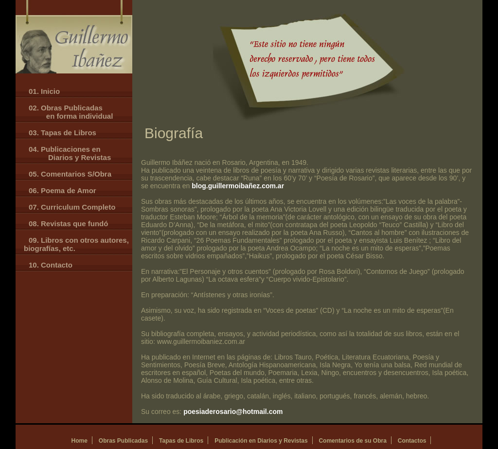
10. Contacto (50, 265)
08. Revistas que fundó (68, 223)
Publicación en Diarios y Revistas (260, 440)
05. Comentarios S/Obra (70, 174)
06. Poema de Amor (62, 190)
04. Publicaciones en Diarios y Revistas (67, 153)
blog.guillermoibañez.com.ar (238, 186)
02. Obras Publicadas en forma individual (68, 112)
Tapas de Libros (181, 440)
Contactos (412, 440)
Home (79, 440)
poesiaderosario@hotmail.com (233, 411)
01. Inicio (44, 91)
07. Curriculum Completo (72, 207)
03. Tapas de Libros (62, 132)
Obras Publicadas (123, 440)
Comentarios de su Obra (352, 440)
